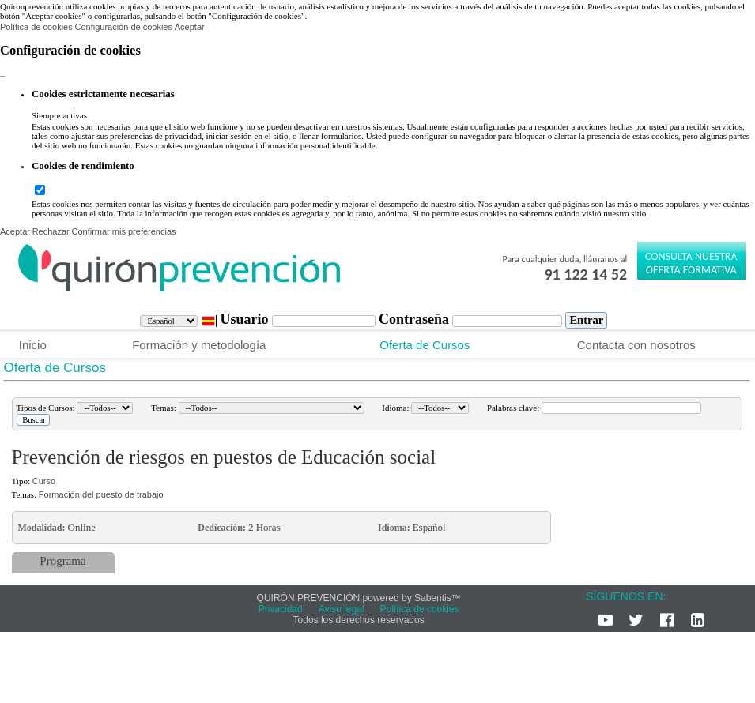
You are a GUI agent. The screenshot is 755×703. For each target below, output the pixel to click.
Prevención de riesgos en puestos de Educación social (224, 457)
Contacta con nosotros (636, 345)
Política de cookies (36, 27)
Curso (43, 481)
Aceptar (190, 27)
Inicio (33, 345)
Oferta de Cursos (424, 345)
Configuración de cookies (123, 27)
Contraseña (416, 319)
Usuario (246, 319)
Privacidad (281, 609)
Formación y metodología (199, 345)
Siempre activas (59, 115)
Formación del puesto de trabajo (101, 494)
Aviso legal (341, 609)
